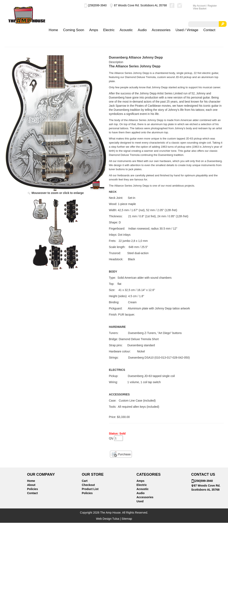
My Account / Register (205, 5)
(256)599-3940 (95, 5)
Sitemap (126, 518)
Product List (90, 489)
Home (53, 30)
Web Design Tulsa (107, 518)
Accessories (161, 30)
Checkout (88, 485)
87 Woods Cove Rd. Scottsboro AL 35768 (138, 5)
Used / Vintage (186, 30)
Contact (209, 30)
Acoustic (126, 30)
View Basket (200, 8)
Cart (85, 480)
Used (140, 501)
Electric (109, 30)
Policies (32, 489)
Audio (142, 30)
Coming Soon (73, 30)
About (31, 485)
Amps (93, 30)
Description (116, 62)
